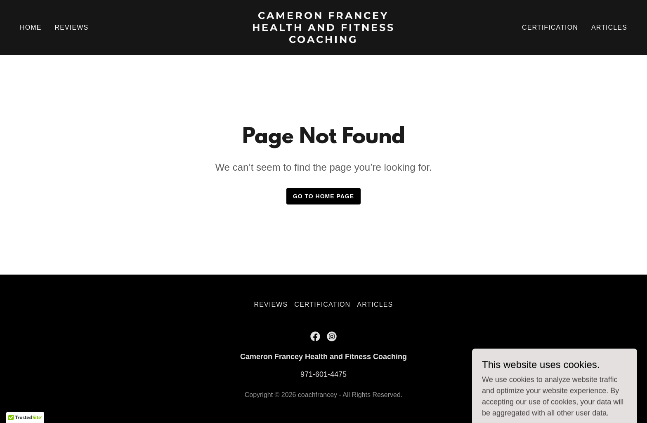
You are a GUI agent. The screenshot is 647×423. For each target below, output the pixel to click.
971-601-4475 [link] (323, 374)
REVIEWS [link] (72, 27)
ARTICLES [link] (609, 27)
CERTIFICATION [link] (550, 27)
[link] (323, 40)
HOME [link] (31, 27)
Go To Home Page (323, 196)
